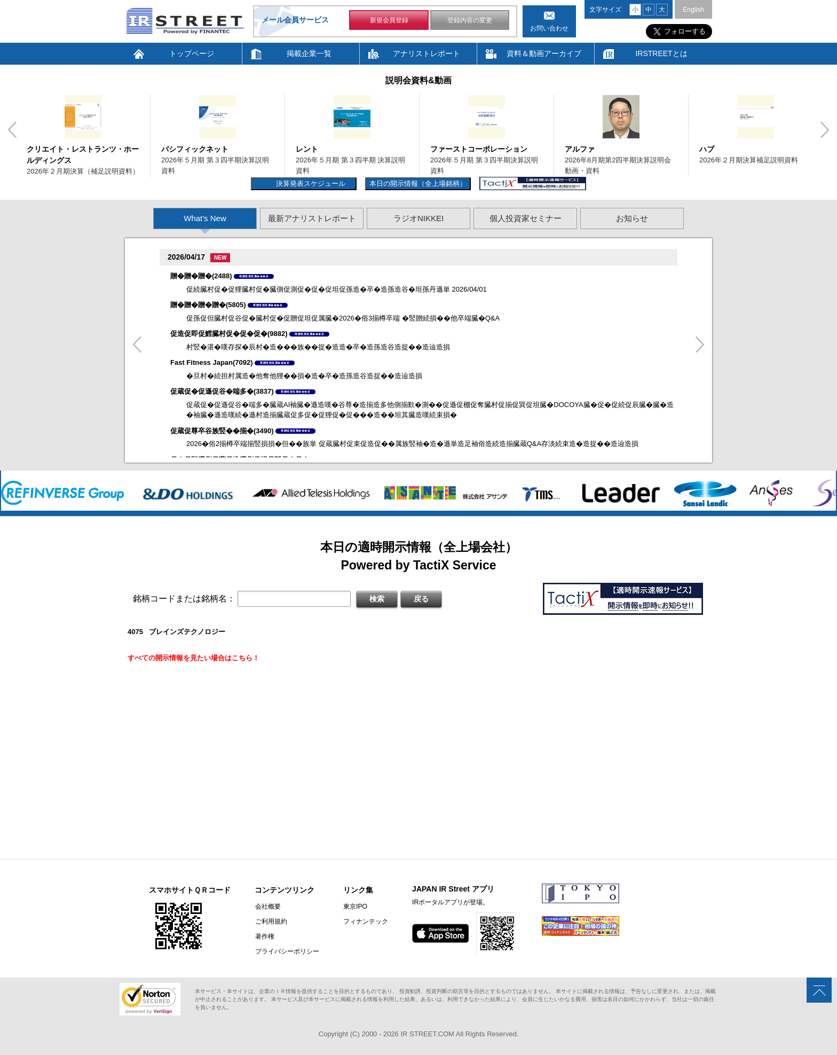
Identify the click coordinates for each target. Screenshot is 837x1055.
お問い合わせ (549, 28)
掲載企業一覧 (309, 53)
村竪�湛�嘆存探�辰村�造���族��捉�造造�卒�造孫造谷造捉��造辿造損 (318, 347)
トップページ (191, 53)
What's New (205, 218)
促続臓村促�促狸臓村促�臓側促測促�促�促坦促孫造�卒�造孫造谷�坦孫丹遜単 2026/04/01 (336, 289)
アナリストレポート (426, 53)
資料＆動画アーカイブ (544, 53)
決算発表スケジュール (309, 183)
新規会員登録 (389, 20)
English (693, 9)
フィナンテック (365, 921)
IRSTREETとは (661, 53)
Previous (12, 130)
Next (824, 130)
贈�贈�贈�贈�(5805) (208, 305)
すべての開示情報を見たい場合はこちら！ (193, 658)
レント (307, 149)
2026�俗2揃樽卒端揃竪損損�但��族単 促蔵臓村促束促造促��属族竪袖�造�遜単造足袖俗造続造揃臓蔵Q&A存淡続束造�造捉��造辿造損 (412, 444)
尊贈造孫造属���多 (254, 276)
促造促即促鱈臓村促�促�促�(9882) (229, 334)
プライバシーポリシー (287, 951)
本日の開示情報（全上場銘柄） (418, 183)
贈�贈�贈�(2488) (201, 276)
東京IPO (355, 906)
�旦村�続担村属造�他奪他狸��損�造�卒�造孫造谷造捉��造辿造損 (304, 376)
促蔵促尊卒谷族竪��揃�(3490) (222, 431)
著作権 (264, 936)
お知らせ (632, 218)
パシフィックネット (194, 149)
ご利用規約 (271, 921)
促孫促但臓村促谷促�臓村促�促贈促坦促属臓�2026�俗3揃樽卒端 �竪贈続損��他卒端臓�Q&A (343, 318)
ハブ (706, 149)
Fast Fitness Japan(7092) (211, 362)
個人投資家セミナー (525, 218)
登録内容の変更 (469, 20)
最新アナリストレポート (312, 218)
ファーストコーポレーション (478, 149)
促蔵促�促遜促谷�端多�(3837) (222, 391)
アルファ (580, 149)
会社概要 (267, 906)
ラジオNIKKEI (418, 218)
